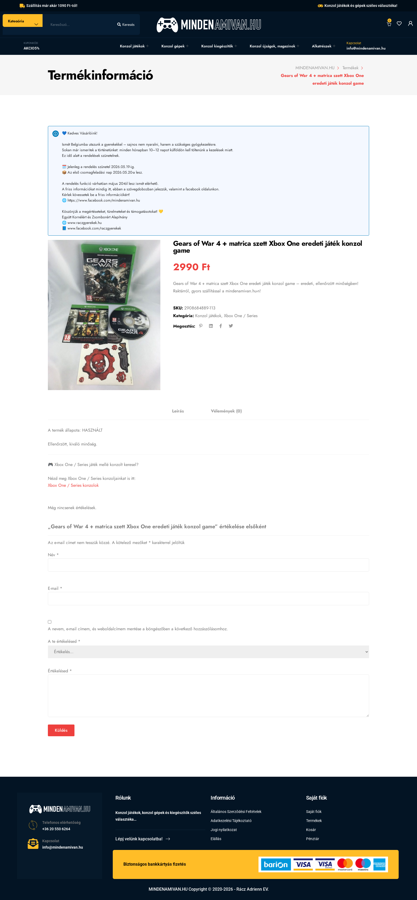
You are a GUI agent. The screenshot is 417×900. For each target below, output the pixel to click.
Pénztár (312, 839)
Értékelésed (60, 671)
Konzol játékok (132, 46)
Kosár (311, 830)
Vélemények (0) (226, 411)
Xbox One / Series (240, 316)
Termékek (314, 821)
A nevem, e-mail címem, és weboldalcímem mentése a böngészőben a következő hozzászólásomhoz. (138, 629)
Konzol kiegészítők (217, 46)
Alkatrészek (321, 46)
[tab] (178, 411)
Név (53, 555)
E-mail (55, 588)
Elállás (216, 839)
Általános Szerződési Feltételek (236, 811)
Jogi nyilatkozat (224, 830)
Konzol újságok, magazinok (272, 46)
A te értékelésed (64, 641)
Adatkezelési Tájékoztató (231, 821)
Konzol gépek (173, 46)
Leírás (178, 411)
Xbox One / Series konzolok (73, 485)
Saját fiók (314, 811)
